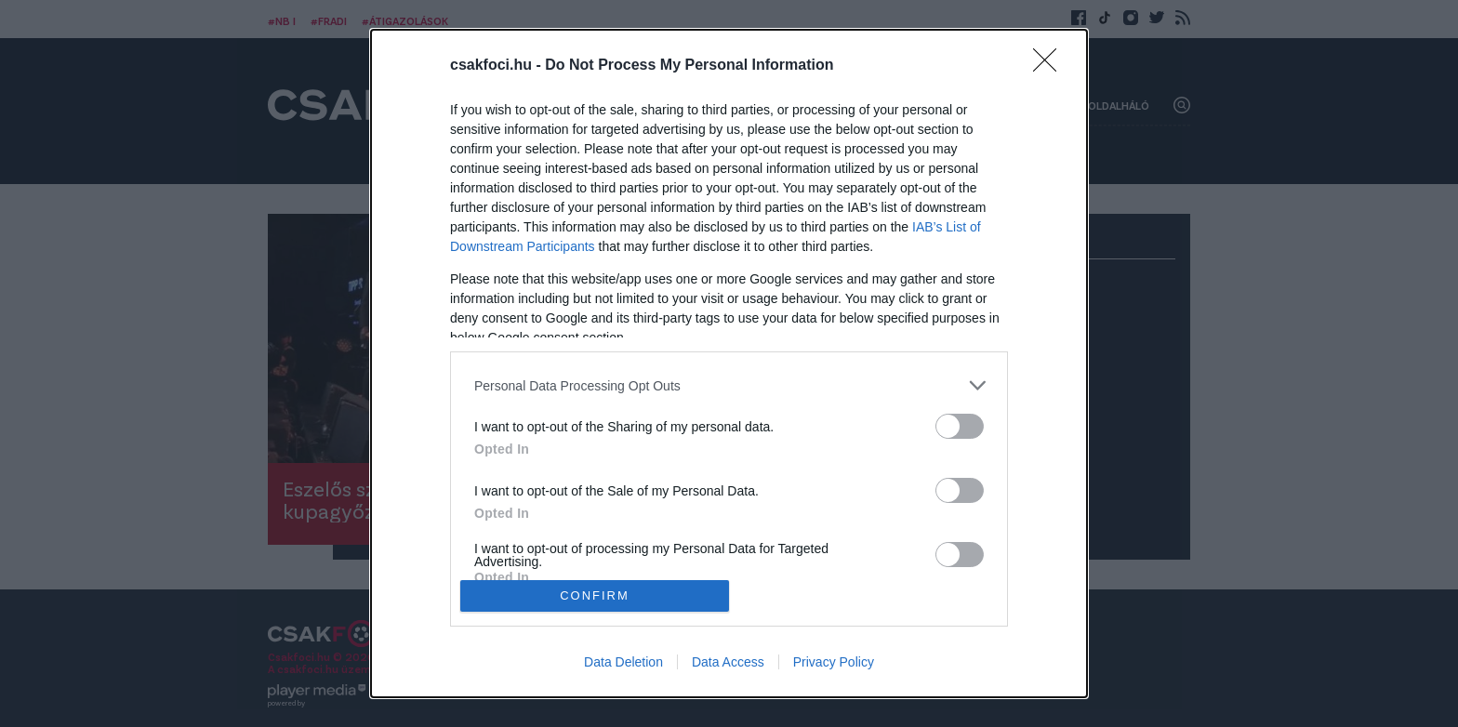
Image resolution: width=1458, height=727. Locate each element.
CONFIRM (595, 595)
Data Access (728, 661)
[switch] (959, 426)
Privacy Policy (833, 661)
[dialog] (729, 363)
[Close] (1050, 66)
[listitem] (729, 385)
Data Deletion (623, 661)
